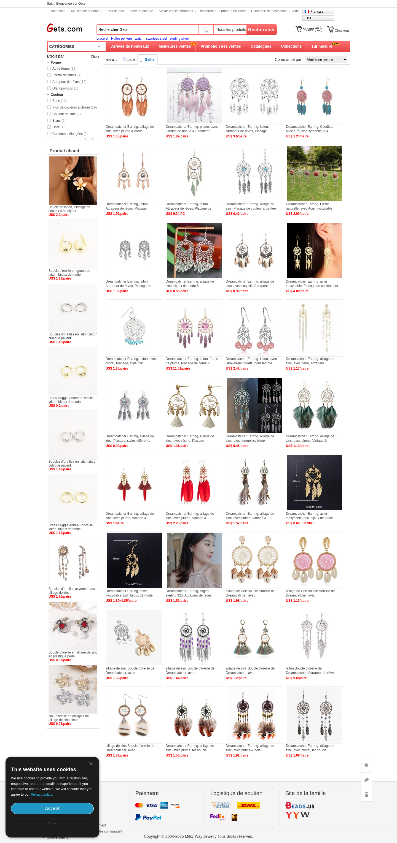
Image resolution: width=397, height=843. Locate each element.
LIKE (366, 765)
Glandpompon (65, 88)
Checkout (342, 30)
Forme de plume (66, 75)
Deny (52, 823)
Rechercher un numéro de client (222, 11)
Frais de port (115, 11)
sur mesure (322, 46)
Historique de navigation (269, 11)
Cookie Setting (57, 837)
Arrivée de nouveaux (130, 46)
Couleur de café (66, 114)
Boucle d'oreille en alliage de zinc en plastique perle (73, 654)
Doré (58, 127)
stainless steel (156, 38)
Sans (59, 101)
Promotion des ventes (220, 46)
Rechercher (261, 29)
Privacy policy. (42, 794)
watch (139, 38)
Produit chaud (64, 150)
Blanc (59, 121)
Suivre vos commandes (176, 11)
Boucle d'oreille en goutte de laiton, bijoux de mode (69, 273)
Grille (150, 59)
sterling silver (179, 38)
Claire (95, 56)
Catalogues (261, 46)
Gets (64, 28)
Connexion (57, 11)
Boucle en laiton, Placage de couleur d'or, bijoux (69, 209)
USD (308, 18)
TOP (366, 794)
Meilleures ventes (175, 46)
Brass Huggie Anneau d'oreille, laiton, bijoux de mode (71, 400)
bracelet (102, 38)
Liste (131, 59)
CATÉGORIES (61, 46)
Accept (52, 808)
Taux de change (141, 11)
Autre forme (64, 69)
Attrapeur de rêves (69, 82)
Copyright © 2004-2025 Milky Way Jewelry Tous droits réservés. (198, 836)
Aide (295, 11)
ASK (366, 779)
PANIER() (313, 30)
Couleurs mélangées (70, 134)
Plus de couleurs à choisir (74, 107)
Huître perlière (121, 38)
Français (316, 11)
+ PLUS (87, 139)
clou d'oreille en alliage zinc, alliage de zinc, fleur (69, 718)
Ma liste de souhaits (85, 11)
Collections (291, 46)
